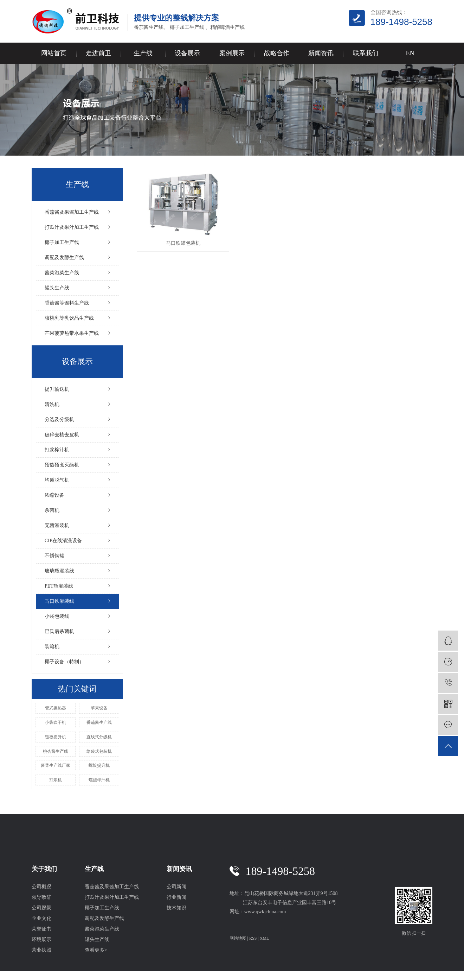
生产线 (143, 53)
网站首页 (53, 53)
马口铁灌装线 (59, 601)
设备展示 (187, 53)
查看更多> (96, 950)
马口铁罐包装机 (183, 243)
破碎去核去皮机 (62, 434)
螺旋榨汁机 (99, 779)
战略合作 (276, 53)
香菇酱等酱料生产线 (67, 303)
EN (410, 53)
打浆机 (55, 779)
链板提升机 (55, 736)
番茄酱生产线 (99, 722)
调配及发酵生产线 (64, 257)
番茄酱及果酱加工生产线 (72, 212)
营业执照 (41, 950)
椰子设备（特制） (64, 661)
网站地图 (238, 938)
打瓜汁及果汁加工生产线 (72, 227)
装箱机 (52, 646)
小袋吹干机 (55, 722)
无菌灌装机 (57, 525)
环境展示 (41, 939)
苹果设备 (99, 708)
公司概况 (41, 886)
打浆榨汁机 (57, 449)
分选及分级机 (59, 419)
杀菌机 (52, 510)
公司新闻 (176, 886)
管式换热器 (55, 708)
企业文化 (41, 918)
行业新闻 (176, 897)
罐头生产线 (57, 287)
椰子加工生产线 (62, 242)
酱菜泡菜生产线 (62, 272)
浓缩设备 (54, 495)
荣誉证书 (41, 929)
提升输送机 (57, 389)
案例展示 (232, 53)
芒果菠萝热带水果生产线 (72, 333)
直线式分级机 (99, 736)
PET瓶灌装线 (59, 586)
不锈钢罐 (54, 555)
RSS (253, 938)
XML (264, 938)
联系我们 (365, 53)
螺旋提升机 (99, 765)
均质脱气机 (57, 480)
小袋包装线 (57, 616)
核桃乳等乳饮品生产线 (69, 318)
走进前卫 (98, 53)
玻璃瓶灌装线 (59, 571)
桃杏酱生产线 (55, 751)
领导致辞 (41, 897)
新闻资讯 (321, 53)
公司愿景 (41, 907)
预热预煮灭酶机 (62, 465)
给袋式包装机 (99, 751)
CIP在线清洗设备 (63, 540)
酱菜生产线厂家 (55, 765)
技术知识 (176, 907)
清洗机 (52, 404)
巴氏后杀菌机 (59, 631)
